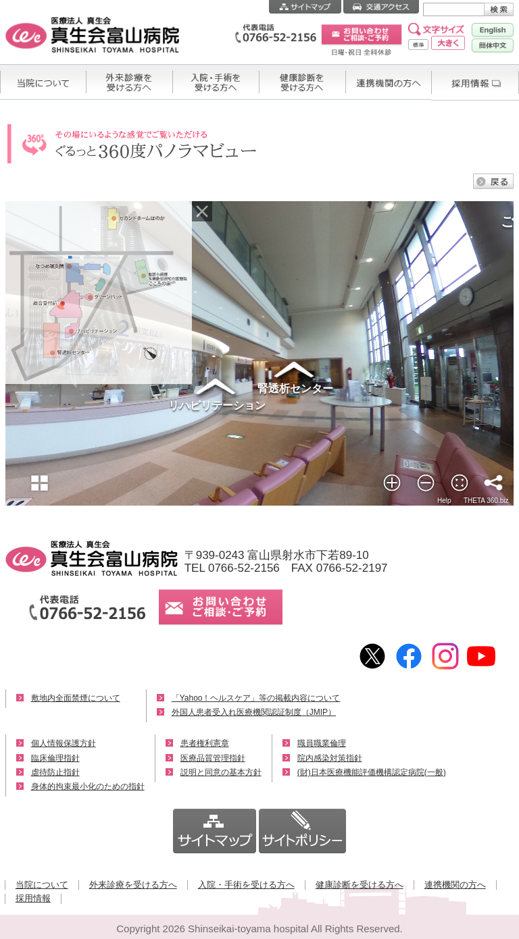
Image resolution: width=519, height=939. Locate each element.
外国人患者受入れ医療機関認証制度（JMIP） (254, 712)
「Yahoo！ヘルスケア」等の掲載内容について (256, 698)
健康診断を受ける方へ (359, 885)
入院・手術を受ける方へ (246, 885)
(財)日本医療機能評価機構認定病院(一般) (371, 772)
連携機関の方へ (455, 885)
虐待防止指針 (55, 772)
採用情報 (33, 898)
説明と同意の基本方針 (221, 772)
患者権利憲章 (204, 743)
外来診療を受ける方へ (133, 885)
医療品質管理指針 (212, 758)
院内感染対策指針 (329, 758)
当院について (42, 885)
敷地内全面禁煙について (75, 698)
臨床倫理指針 (55, 758)
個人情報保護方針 (63, 743)
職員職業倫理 (321, 743)
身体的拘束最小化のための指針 (88, 786)
